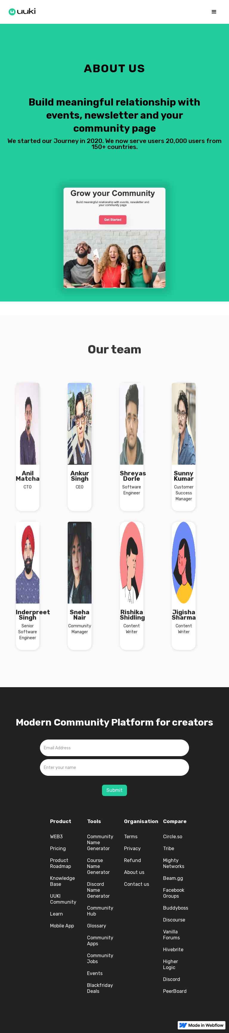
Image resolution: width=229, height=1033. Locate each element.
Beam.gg (173, 878)
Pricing (58, 848)
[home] (24, 10)
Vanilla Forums (171, 935)
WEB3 (56, 836)
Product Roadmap (60, 863)
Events (95, 973)
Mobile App (62, 926)
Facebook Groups (173, 893)
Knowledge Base (62, 881)
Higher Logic (170, 964)
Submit (114, 790)
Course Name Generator (98, 866)
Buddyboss (175, 908)
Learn (56, 914)
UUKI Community (63, 899)
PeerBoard (175, 991)
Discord (171, 979)
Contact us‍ (136, 884)
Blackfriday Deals (100, 988)
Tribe (168, 848)
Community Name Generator (100, 842)
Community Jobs (100, 958)
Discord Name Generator (98, 890)
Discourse (174, 920)
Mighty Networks (173, 863)
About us (134, 872)
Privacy (132, 848)
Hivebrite (173, 949)
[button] (214, 12)
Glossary (96, 926)
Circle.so (172, 836)
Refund (132, 860)
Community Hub (100, 911)
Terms (130, 836)
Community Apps (100, 940)
